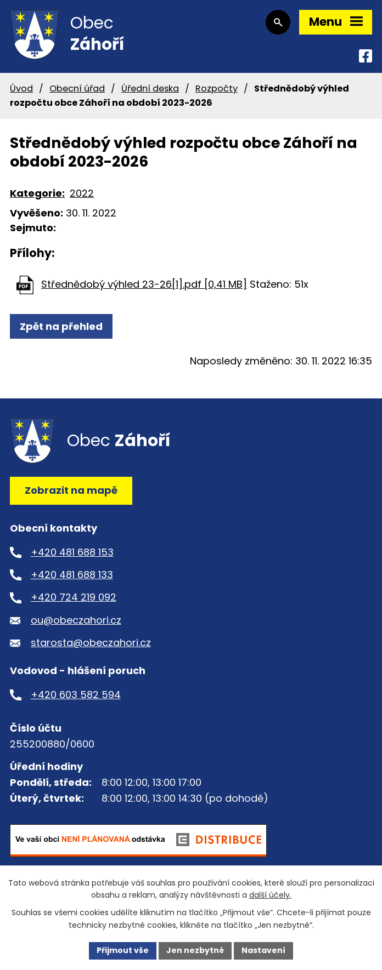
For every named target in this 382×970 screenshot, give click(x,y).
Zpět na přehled (61, 326)
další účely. (270, 895)
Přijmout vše (123, 950)
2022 (82, 193)
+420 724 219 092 (73, 597)
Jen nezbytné (195, 950)
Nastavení (263, 950)
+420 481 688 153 (72, 552)
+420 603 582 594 (76, 694)
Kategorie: (37, 193)
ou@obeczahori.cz (76, 620)
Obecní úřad (77, 88)
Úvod (21, 88)
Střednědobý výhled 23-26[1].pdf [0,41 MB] (144, 284)
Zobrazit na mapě (71, 490)
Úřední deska (150, 88)
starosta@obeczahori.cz (91, 642)
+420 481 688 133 (72, 574)
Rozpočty (216, 88)
